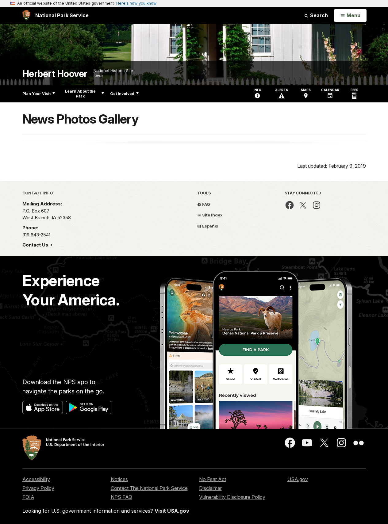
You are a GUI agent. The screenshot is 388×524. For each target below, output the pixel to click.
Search (316, 15)
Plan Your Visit (38, 93)
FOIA (28, 497)
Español (207, 226)
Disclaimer (210, 488)
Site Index (210, 214)
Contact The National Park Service (149, 488)
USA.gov (297, 479)
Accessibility (36, 479)
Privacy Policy (38, 488)
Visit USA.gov (172, 511)
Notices (119, 479)
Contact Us (35, 245)
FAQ (203, 204)
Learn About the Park (84, 93)
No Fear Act (212, 479)
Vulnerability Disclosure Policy (232, 497)
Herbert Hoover (54, 74)
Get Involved (124, 93)
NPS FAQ (121, 497)
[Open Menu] (350, 15)
